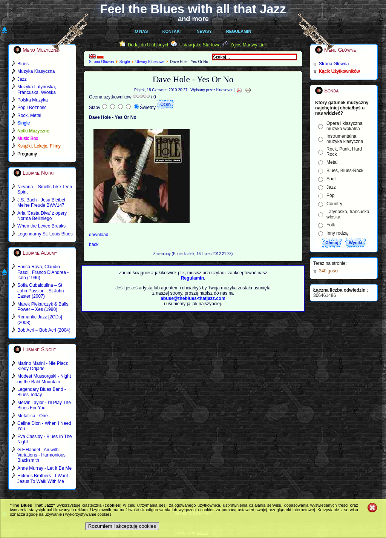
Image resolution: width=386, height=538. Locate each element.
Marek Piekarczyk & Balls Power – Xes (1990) (42, 306)
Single (124, 62)
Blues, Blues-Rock (344, 170)
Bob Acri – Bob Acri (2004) (43, 330)
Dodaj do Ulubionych (149, 45)
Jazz (331, 187)
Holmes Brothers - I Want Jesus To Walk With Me (42, 478)
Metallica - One (32, 415)
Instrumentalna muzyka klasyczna (344, 139)
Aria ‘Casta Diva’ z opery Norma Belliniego (42, 216)
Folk (330, 224)
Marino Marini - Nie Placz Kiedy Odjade (42, 366)
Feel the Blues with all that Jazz (193, 9)
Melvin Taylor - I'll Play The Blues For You (44, 405)
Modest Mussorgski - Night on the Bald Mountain (44, 379)
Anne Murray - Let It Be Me (44, 468)
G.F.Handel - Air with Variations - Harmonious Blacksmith (41, 455)
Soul (330, 178)
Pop (330, 195)
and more (193, 19)
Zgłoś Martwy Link (248, 45)
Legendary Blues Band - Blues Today (41, 392)
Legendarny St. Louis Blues (45, 234)
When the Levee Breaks (41, 226)
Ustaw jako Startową (200, 45)
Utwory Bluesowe (149, 62)
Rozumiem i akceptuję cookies (122, 526)
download (98, 234)
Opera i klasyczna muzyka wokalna (344, 126)
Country (334, 203)
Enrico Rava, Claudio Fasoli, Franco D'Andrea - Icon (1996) (43, 272)
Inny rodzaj (337, 233)
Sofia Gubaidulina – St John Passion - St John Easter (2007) (40, 291)
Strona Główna (101, 62)
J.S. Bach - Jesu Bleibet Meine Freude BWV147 (41, 202)
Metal (331, 162)
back (93, 244)
